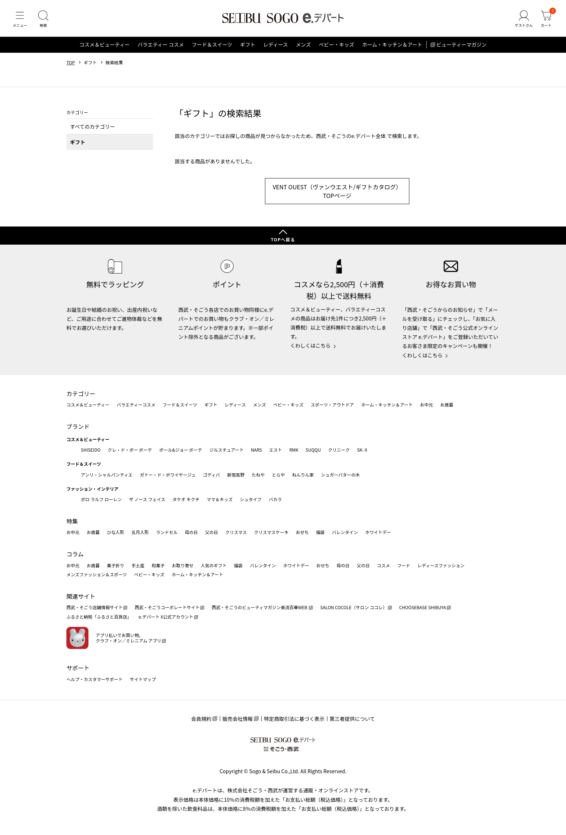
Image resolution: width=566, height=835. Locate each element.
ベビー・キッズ (336, 44)
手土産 (137, 565)
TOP (70, 62)
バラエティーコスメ (136, 404)
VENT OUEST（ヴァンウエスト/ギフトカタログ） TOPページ (337, 191)
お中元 (426, 404)
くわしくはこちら (310, 345)
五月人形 (140, 532)
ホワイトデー (378, 532)
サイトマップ (143, 679)
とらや (278, 475)
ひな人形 (115, 532)
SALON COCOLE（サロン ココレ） (353, 607)
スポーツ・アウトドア (332, 404)
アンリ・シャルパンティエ (106, 475)
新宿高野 (235, 475)
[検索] (43, 19)
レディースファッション (441, 565)
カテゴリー (80, 393)
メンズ (303, 44)
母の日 (191, 532)
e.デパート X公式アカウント (166, 617)
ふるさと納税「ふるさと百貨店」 (98, 617)
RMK (293, 450)
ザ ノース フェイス (147, 499)
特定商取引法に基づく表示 (294, 718)
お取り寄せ (182, 565)
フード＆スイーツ (212, 44)
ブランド (78, 426)
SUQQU (313, 450)
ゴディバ (211, 475)
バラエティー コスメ (161, 44)
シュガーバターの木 (340, 475)
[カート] (546, 19)
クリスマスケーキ (271, 532)
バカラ (275, 499)
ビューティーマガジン (461, 44)
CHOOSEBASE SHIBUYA (422, 607)
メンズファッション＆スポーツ (96, 574)
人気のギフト (214, 565)
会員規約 (201, 718)
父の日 (211, 532)
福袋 (320, 532)
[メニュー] (20, 19)
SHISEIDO (90, 450)
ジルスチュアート (226, 450)
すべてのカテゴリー (92, 126)
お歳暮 (446, 404)
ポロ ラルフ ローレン (101, 499)
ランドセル (167, 532)
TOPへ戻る (283, 239)
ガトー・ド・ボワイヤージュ (168, 475)
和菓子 (158, 565)
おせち (302, 532)
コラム (75, 554)
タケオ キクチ (186, 499)
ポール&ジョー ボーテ (180, 450)
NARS (256, 450)
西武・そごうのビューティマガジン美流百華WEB (260, 607)
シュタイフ (251, 499)
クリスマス (236, 532)
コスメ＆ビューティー (104, 44)
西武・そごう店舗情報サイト (94, 607)
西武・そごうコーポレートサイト (167, 607)
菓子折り (115, 565)
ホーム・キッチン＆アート (392, 44)
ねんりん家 (303, 475)
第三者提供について (352, 718)
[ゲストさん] (524, 19)
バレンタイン (345, 532)
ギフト (247, 44)
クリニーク (339, 450)
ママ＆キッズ (220, 499)
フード (403, 565)
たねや (258, 475)
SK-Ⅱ (362, 450)
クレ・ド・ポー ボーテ (130, 450)
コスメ (383, 565)
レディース (275, 44)
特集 (72, 521)
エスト (275, 450)
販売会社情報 (237, 718)
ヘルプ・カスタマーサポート (94, 679)
